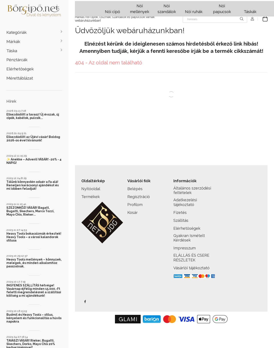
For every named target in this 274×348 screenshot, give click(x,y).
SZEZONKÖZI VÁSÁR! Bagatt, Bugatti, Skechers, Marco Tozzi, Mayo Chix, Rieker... (30, 211)
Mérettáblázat (19, 78)
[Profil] (252, 19)
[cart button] (263, 19)
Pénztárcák (16, 59)
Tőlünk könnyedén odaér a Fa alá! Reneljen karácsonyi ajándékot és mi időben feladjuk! (32, 185)
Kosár (132, 212)
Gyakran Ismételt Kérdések (189, 238)
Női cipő (112, 11)
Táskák (250, 11)
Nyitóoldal (90, 189)
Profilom (135, 204)
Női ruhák (194, 11)
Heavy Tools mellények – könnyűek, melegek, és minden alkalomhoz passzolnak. (34, 263)
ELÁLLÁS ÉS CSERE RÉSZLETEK (191, 257)
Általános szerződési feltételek (192, 190)
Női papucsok (222, 9)
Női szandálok (167, 9)
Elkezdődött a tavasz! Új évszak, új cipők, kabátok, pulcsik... (32, 116)
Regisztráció (138, 196)
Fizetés (180, 212)
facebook (85, 301)
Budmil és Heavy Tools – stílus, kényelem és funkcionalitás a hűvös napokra (33, 318)
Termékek (90, 196)
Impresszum (184, 248)
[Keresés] (215, 19)
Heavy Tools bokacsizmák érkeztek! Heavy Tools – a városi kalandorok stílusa (33, 237)
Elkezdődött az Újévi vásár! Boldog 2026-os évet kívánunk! (33, 138)
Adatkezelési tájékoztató (185, 202)
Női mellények (139, 9)
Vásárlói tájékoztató (191, 268)
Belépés (135, 189)
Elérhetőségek (20, 69)
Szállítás (180, 220)
